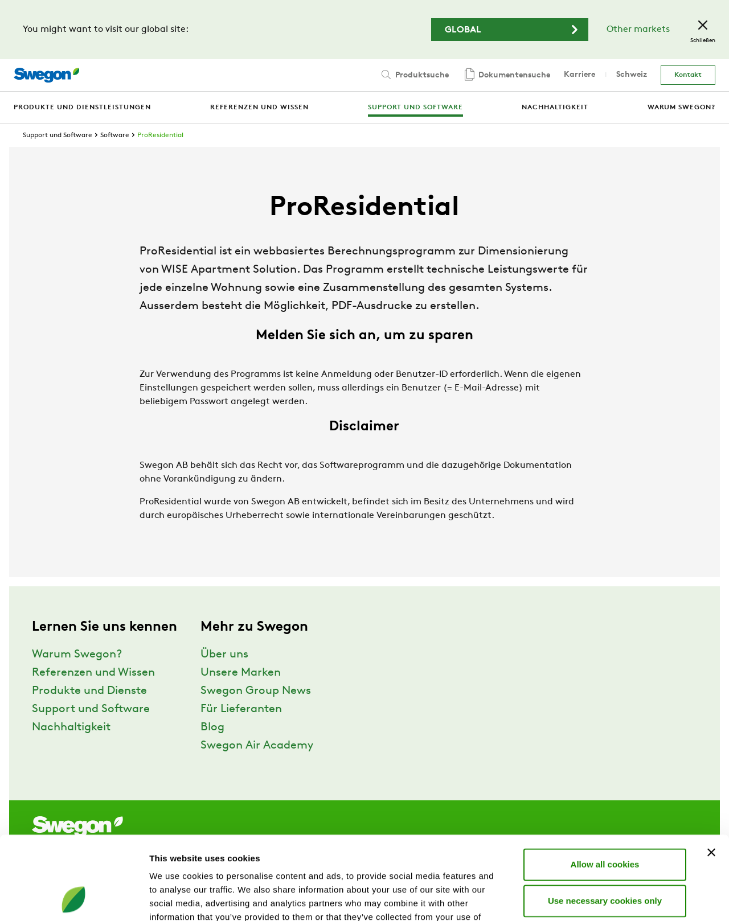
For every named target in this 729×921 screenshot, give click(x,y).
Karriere (579, 75)
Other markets (638, 29)
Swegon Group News (255, 691)
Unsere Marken (240, 673)
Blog (212, 727)
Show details (597, 898)
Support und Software (57, 135)
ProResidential (160, 135)
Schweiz (631, 75)
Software (114, 135)
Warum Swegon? (77, 654)
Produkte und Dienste (89, 691)
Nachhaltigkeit (71, 727)
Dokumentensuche (506, 75)
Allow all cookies (605, 786)
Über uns (224, 654)
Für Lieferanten (241, 709)
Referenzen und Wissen (93, 673)
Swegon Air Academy (256, 745)
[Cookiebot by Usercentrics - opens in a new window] (74, 898)
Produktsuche (414, 74)
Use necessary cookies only (605, 822)
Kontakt (688, 75)
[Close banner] (711, 774)
